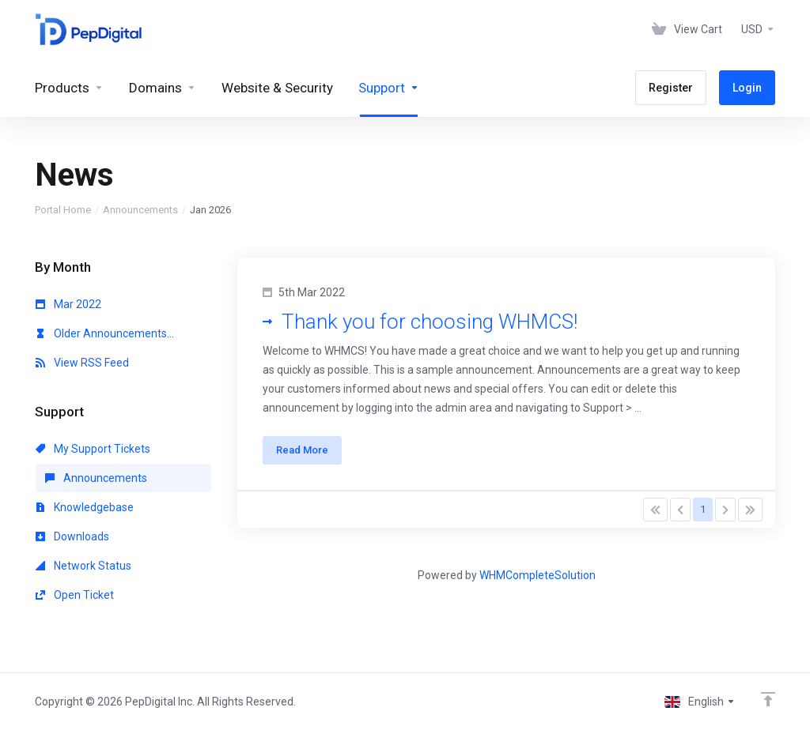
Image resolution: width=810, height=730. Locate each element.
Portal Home (63, 210)
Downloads (72, 536)
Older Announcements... (105, 333)
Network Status (83, 565)
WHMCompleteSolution (537, 575)
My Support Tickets (93, 448)
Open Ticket (75, 595)
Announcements (140, 210)
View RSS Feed (82, 362)
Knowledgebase (85, 507)
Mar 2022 (68, 304)
